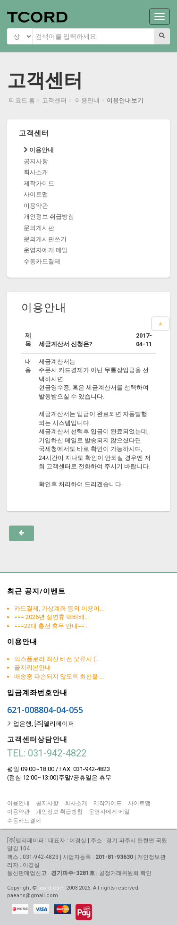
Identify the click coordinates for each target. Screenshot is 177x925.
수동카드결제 (42, 261)
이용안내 (87, 100)
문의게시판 (39, 227)
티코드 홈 (22, 100)
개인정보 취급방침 (49, 216)
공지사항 (36, 161)
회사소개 (36, 172)
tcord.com (51, 888)
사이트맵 (36, 194)
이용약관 (36, 205)
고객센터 (54, 100)
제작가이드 (39, 183)
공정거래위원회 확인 (125, 873)
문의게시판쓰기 (45, 239)
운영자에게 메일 (46, 250)
